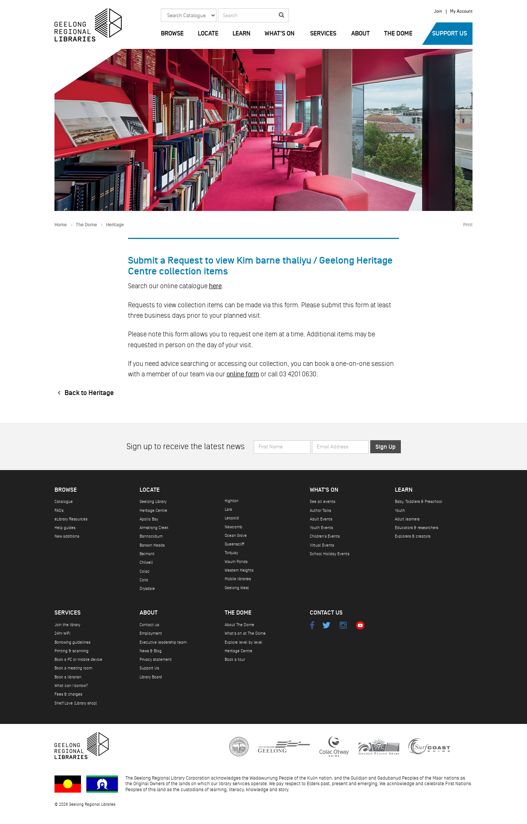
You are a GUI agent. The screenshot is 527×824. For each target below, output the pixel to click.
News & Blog (151, 651)
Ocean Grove (236, 535)
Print (468, 224)
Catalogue (63, 501)
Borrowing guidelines (72, 642)
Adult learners (407, 519)
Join (438, 11)
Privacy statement (156, 659)
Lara (228, 509)
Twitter (326, 625)
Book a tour (235, 659)
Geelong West (237, 587)
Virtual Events (322, 545)
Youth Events (321, 527)
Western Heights (239, 570)
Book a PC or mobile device (78, 659)
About (360, 33)
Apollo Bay (149, 519)
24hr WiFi (62, 633)
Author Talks (320, 510)
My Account (461, 11)
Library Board (151, 677)
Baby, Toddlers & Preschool (418, 501)
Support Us (449, 33)
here (215, 286)
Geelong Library (153, 501)
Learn (241, 33)
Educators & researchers (416, 527)
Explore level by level (243, 642)
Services (323, 33)
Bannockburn (151, 536)
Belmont (147, 553)
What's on (279, 33)
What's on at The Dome (245, 633)
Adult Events (321, 519)
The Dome (398, 33)
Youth (400, 510)
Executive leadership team (163, 642)
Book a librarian (67, 677)
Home (60, 225)
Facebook (312, 625)
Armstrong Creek (154, 527)
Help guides (64, 527)
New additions (66, 536)
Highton (231, 500)
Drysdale (147, 588)
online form (243, 374)
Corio (144, 580)
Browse (172, 33)
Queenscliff (234, 544)
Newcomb (233, 527)
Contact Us (326, 612)
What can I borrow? (71, 685)
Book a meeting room (73, 668)
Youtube (360, 625)
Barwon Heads (152, 545)
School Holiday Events (329, 553)
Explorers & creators (412, 536)
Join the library (67, 624)
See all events (322, 501)
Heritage (115, 225)
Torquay (231, 552)
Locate (208, 33)
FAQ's (58, 510)
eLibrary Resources (70, 519)
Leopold (232, 518)
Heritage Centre (153, 510)
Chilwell (146, 562)
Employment (151, 633)
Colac (145, 571)
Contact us (149, 624)
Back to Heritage (84, 393)
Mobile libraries (238, 578)
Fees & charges (68, 694)
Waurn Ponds (236, 561)
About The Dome (239, 624)
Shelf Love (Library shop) (75, 703)
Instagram (343, 625)
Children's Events (325, 536)
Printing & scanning (71, 651)
